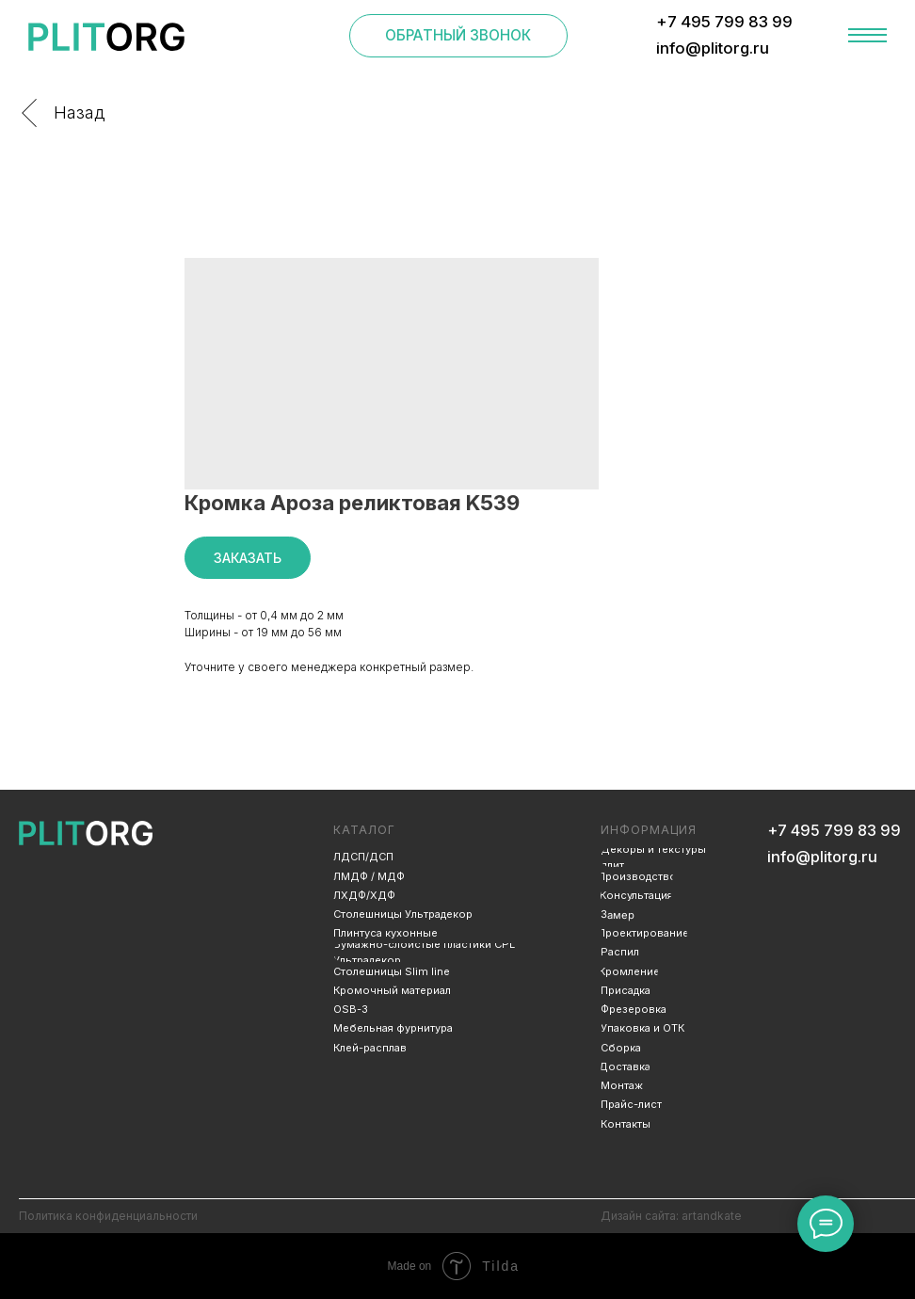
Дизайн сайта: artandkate (671, 1216)
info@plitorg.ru (822, 856)
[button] (458, 35)
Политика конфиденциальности (108, 1216)
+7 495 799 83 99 (834, 830)
